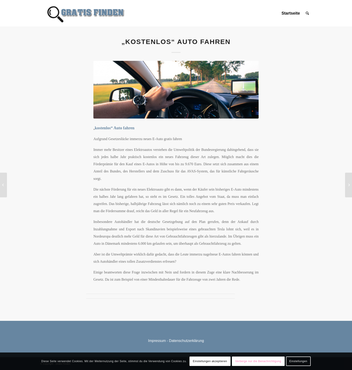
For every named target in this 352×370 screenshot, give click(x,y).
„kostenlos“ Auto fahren (176, 41)
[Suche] (307, 13)
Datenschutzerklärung (186, 341)
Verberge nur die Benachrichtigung (258, 361)
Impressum (157, 341)
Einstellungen (298, 361)
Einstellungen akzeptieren (210, 361)
